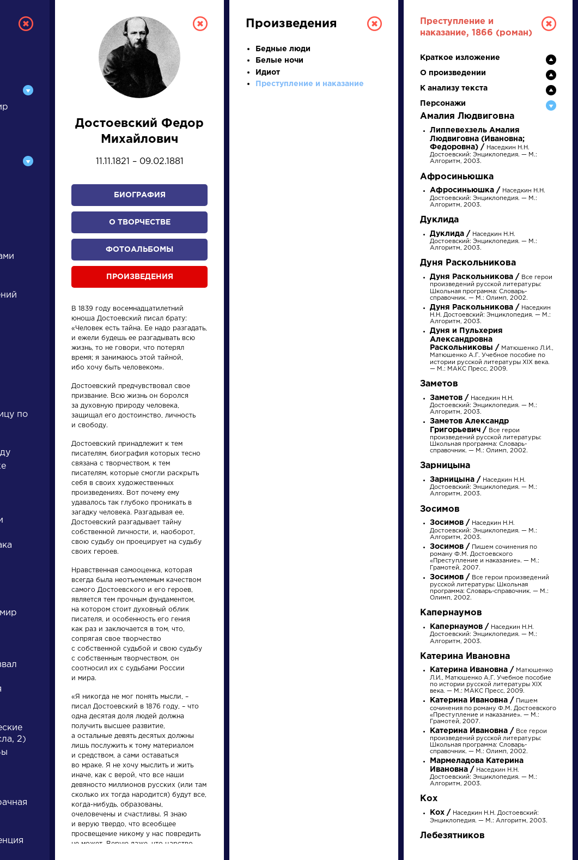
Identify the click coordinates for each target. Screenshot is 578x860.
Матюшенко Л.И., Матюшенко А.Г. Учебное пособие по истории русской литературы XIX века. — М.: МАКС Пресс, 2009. (491, 350)
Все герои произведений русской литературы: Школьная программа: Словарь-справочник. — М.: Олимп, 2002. (486, 436)
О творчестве (140, 222)
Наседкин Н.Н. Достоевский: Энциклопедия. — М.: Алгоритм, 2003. (483, 146)
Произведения (139, 277)
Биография (140, 195)
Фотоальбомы (139, 249)
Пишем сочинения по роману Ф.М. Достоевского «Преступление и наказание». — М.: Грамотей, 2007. (493, 711)
